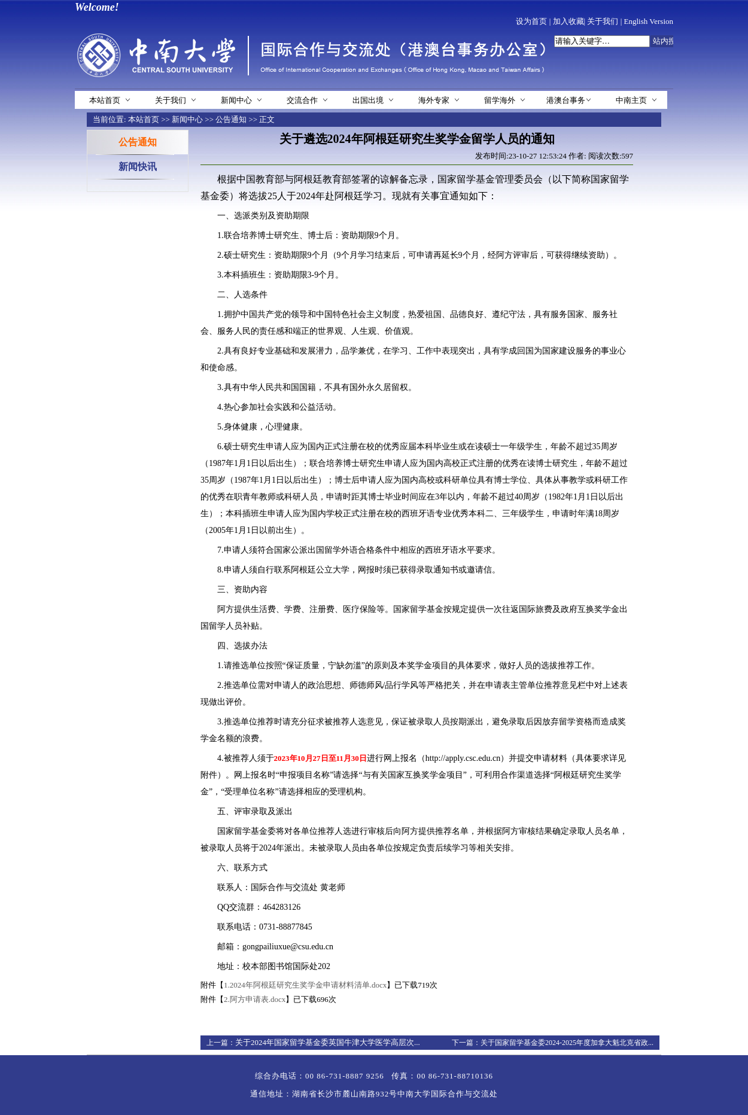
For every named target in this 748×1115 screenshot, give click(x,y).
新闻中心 (236, 100)
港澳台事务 (565, 100)
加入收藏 (568, 21)
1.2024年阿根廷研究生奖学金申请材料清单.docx (305, 984)
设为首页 (531, 21)
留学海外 (499, 100)
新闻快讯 (137, 167)
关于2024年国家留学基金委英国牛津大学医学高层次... (327, 1042)
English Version (648, 21)
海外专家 (433, 100)
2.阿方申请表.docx (254, 999)
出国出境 (368, 100)
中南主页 (631, 100)
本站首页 (104, 100)
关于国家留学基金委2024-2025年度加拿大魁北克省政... (567, 1042)
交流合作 (302, 100)
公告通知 (231, 119)
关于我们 (602, 21)
